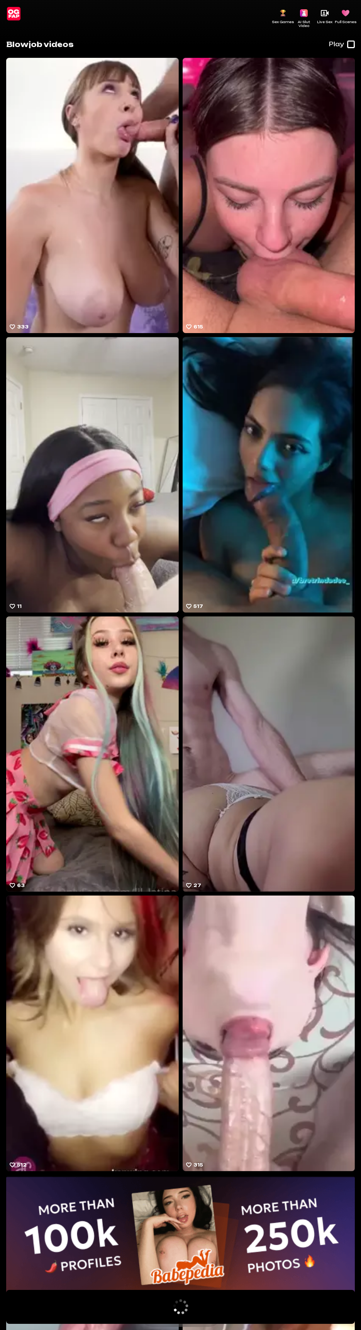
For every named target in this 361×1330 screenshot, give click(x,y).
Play (342, 44)
